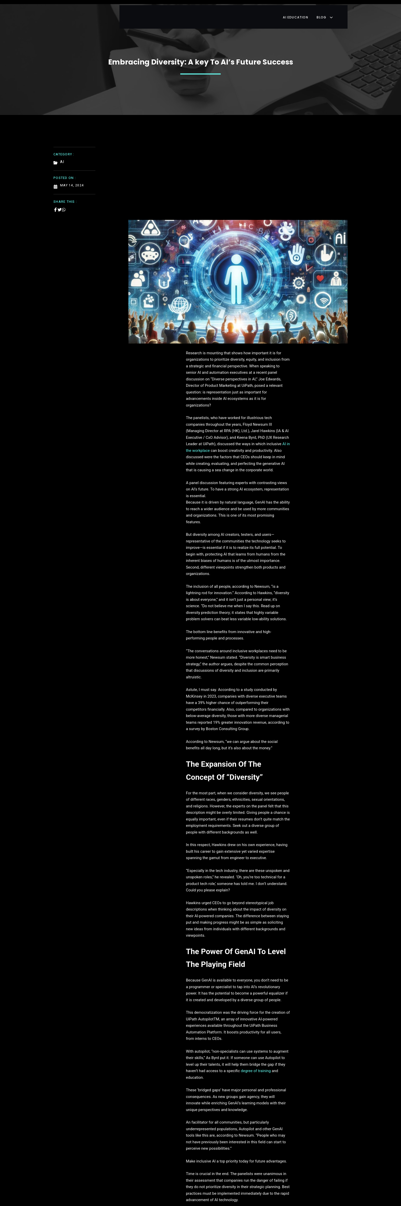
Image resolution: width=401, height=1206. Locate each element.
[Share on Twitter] (60, 203)
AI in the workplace (185, 394)
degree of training (284, 753)
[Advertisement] (238, 173)
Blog (336, 11)
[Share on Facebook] (55, 203)
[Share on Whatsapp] (64, 203)
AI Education (305, 11)
